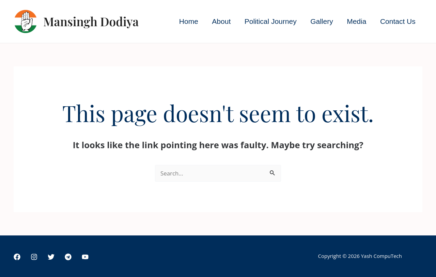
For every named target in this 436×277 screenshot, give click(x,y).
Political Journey (269, 21)
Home (186, 21)
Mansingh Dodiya (91, 21)
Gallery (320, 21)
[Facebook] (17, 256)
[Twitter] (51, 256)
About (219, 21)
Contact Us (397, 21)
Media (355, 21)
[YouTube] (85, 256)
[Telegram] (68, 256)
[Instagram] (34, 256)
